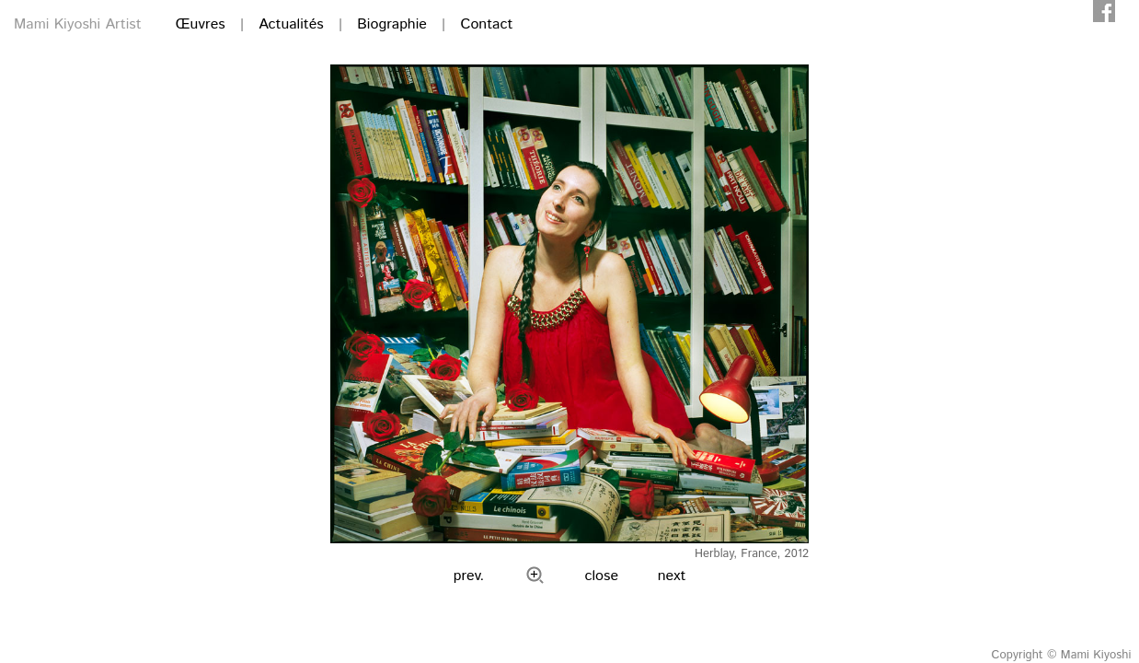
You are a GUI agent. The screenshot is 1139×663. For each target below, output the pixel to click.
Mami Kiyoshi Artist (78, 24)
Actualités (291, 24)
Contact (486, 24)
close (602, 576)
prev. (469, 576)
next (672, 576)
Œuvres (200, 24)
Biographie (392, 24)
